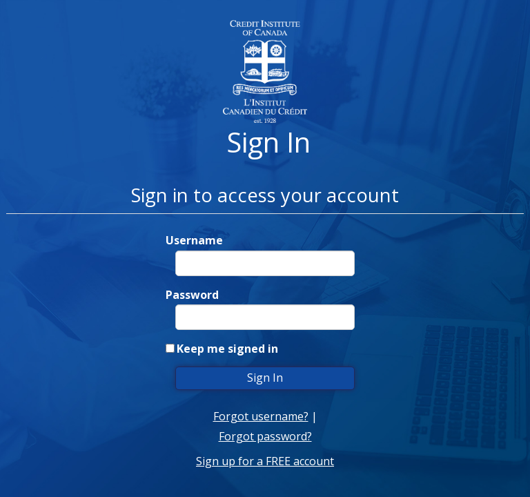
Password (192, 294)
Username (194, 240)
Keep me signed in (227, 348)
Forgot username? (260, 416)
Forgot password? (265, 436)
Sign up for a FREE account (265, 461)
